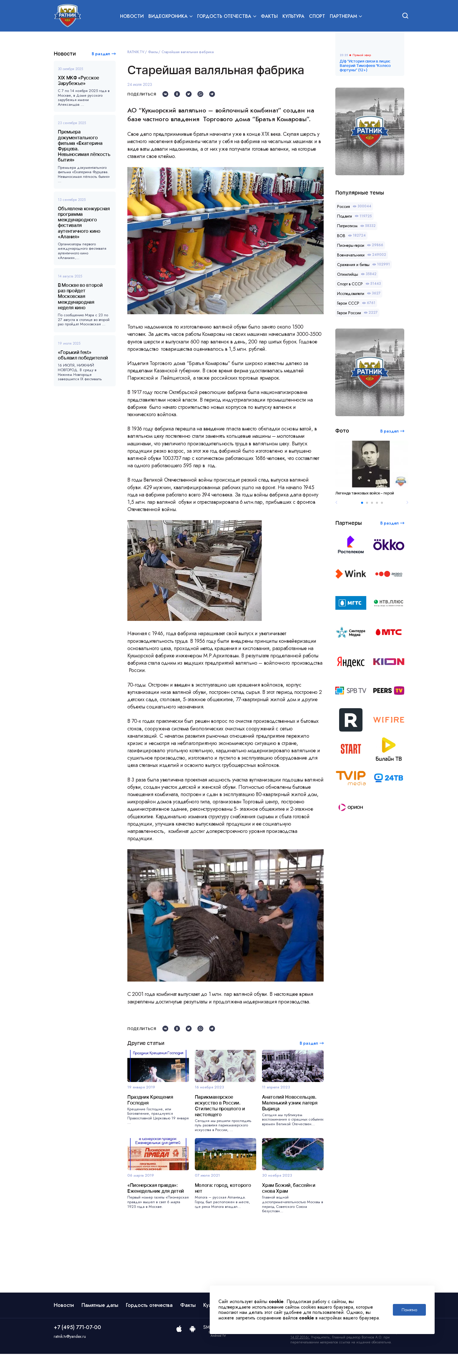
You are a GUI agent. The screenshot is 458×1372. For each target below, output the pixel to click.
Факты (269, 16)
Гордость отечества (149, 1323)
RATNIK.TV (135, 52)
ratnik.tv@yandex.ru (70, 1354)
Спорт (317, 16)
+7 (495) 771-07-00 (77, 1345)
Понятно (409, 1310)
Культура (293, 16)
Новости (132, 16)
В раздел (101, 53)
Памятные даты (99, 1323)
